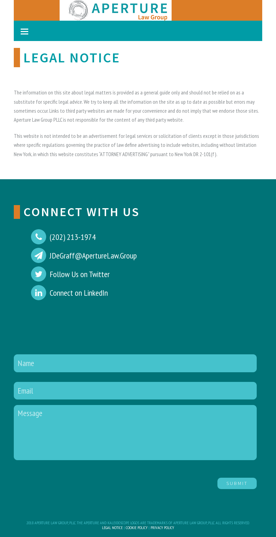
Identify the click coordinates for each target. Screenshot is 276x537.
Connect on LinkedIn (79, 292)
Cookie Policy (136, 527)
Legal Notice (112, 527)
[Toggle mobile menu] (24, 31)
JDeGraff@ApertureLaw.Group (93, 255)
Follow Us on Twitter (80, 274)
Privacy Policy (162, 527)
